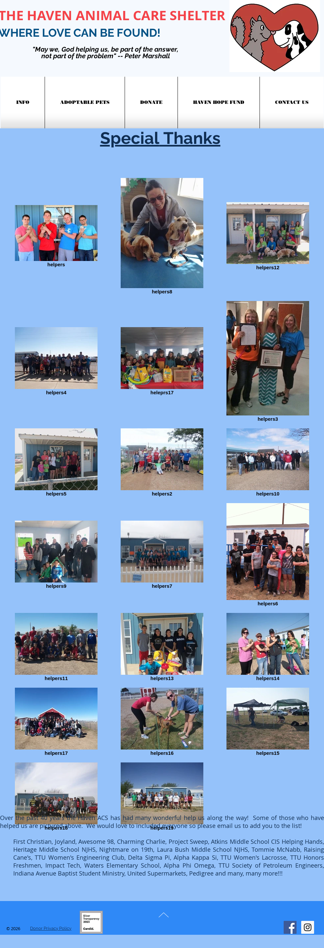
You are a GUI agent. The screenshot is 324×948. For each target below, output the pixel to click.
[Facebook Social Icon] (290, 927)
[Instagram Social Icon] (307, 927)
